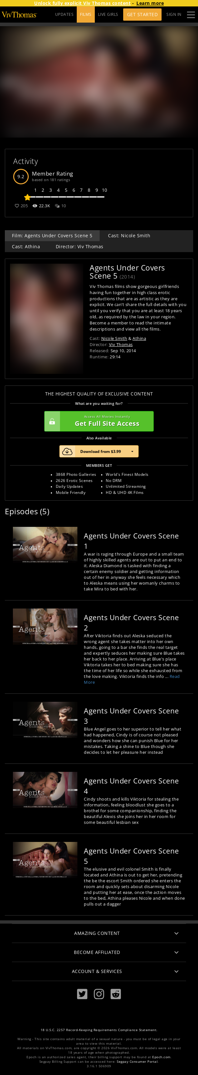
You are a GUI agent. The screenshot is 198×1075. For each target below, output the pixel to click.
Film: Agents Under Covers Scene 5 (52, 235)
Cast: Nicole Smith (129, 235)
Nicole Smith (114, 338)
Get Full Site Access (97, 421)
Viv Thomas (121, 344)
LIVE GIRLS (108, 14)
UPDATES (64, 14)
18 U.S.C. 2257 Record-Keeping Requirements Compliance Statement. (99, 1030)
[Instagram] (99, 994)
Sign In (174, 14)
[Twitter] (82, 994)
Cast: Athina (26, 246)
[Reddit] (116, 994)
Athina (139, 338)
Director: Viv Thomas (80, 246)
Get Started (142, 14)
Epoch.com (161, 1057)
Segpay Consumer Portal (137, 1062)
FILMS (86, 14)
